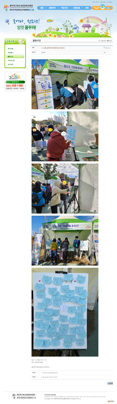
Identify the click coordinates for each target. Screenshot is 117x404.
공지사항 (10, 48)
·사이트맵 (109, 2)
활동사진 (10, 56)
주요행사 (10, 52)
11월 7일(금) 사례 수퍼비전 (49, 377)
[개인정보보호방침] (50, 395)
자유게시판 (11, 60)
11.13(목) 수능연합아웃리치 (49, 373)
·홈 (94, 2)
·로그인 (97, 2)
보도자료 (10, 64)
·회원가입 (103, 2)
